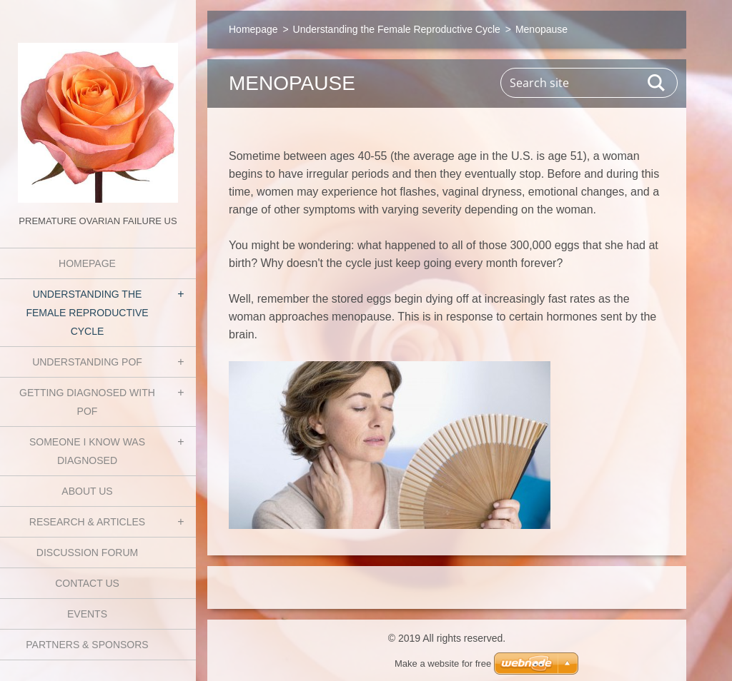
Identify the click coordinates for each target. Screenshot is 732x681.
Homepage (87, 263)
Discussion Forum (87, 552)
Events (87, 614)
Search (657, 83)
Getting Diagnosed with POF (87, 402)
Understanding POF (87, 362)
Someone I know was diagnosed (87, 451)
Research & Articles (87, 522)
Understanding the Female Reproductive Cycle (87, 312)
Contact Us (87, 583)
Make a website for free (443, 663)
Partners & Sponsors (87, 644)
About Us (86, 491)
